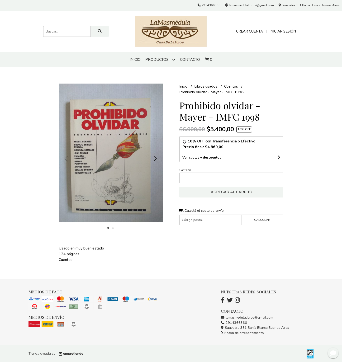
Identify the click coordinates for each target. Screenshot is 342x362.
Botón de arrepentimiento (242, 332)
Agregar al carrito (231, 192)
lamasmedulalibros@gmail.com (247, 317)
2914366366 (234, 322)
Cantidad (185, 170)
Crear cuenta (249, 31)
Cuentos (231, 86)
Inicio (135, 59)
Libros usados (206, 86)
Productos (160, 59)
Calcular (262, 220)
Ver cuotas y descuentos (201, 157)
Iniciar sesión (283, 31)
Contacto (190, 59)
